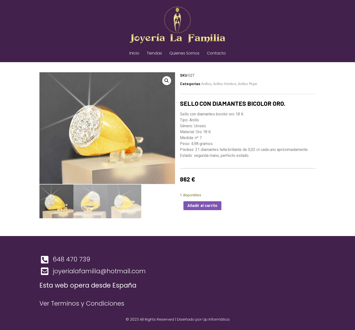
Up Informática (216, 318)
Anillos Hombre (224, 83)
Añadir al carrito (202, 205)
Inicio (134, 53)
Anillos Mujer (247, 83)
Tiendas (154, 53)
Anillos (206, 83)
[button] (166, 80)
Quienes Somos (184, 53)
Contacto (216, 53)
